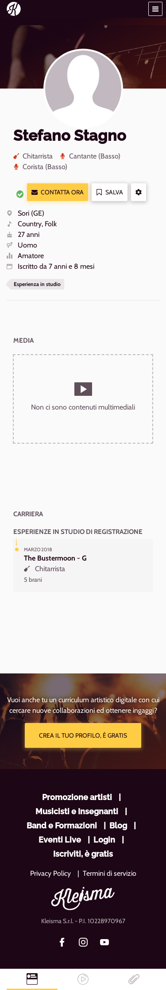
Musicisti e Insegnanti (76, 811)
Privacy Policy (50, 873)
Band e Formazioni (62, 825)
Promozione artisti (77, 797)
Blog (118, 825)
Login (104, 839)
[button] (155, 9)
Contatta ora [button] (57, 192)
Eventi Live (60, 839)
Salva (109, 192)
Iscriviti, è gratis (83, 854)
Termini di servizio (109, 873)
